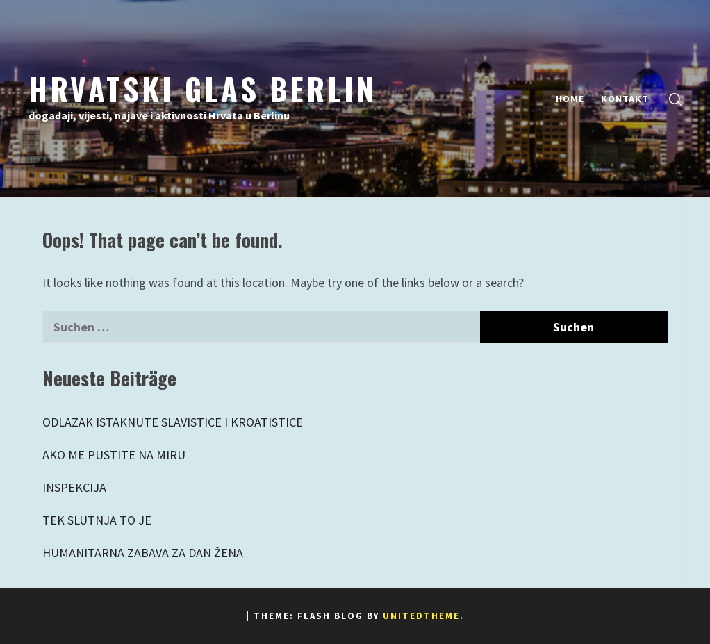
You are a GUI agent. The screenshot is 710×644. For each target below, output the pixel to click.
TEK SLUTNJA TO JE (96, 520)
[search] (675, 99)
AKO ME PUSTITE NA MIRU (113, 455)
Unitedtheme (421, 616)
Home (570, 98)
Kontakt (625, 98)
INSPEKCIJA (74, 487)
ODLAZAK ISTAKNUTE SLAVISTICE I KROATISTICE (172, 422)
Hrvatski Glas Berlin (202, 88)
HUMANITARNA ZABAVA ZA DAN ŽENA (142, 553)
